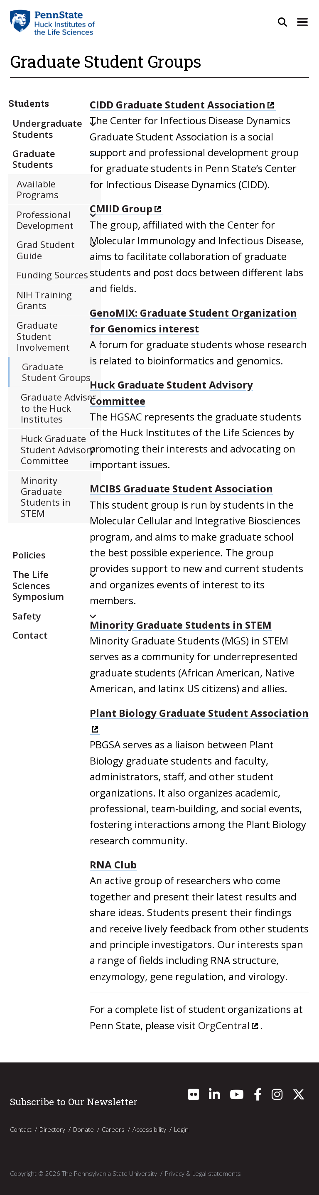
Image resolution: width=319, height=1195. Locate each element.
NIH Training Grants (44, 300)
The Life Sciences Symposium (38, 585)
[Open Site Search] (282, 22)
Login (181, 1129)
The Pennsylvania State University (109, 1173)
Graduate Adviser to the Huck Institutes (58, 408)
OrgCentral (224, 1025)
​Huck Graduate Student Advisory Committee (57, 449)
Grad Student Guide (46, 249)
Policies (29, 554)
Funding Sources (52, 274)
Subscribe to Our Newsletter (73, 1101)
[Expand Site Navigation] (302, 22)
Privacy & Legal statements (203, 1173)
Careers (113, 1129)
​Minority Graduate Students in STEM (46, 496)
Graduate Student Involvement (43, 336)
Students (28, 103)
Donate (83, 1129)
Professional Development (45, 219)
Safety (26, 616)
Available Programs (38, 189)
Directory (52, 1129)
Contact (30, 635)
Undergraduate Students (47, 128)
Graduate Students (33, 158)
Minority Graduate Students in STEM (181, 625)
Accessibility (149, 1129)
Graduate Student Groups (56, 372)
